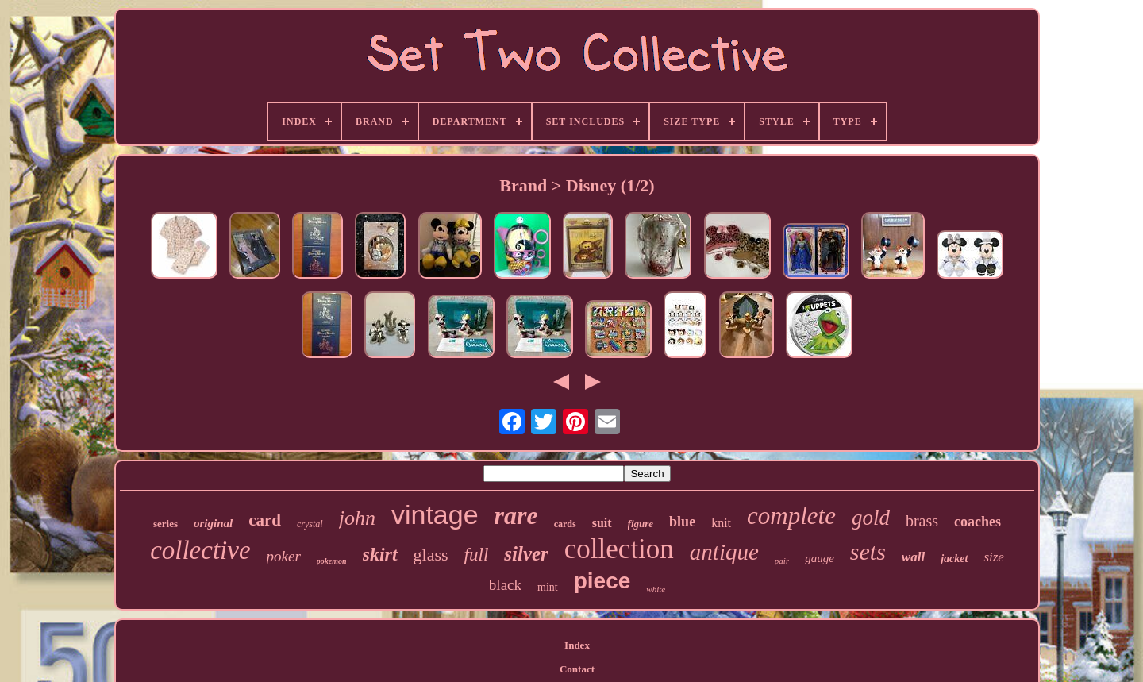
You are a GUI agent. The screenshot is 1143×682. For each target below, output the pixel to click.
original (213, 523)
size (993, 556)
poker (284, 556)
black (505, 584)
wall (913, 556)
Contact (577, 669)
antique (724, 551)
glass (431, 554)
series (165, 524)
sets (868, 551)
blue (682, 522)
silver (526, 553)
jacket (954, 558)
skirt (380, 554)
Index (577, 645)
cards (565, 524)
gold (871, 518)
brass (922, 521)
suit (602, 523)
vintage (435, 514)
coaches (977, 522)
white (655, 589)
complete (791, 516)
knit (721, 523)
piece (602, 580)
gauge (819, 558)
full (476, 554)
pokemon (332, 561)
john (357, 518)
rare (516, 515)
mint (547, 587)
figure (641, 524)
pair (782, 560)
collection (619, 549)
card (264, 520)
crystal (310, 524)
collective (200, 550)
